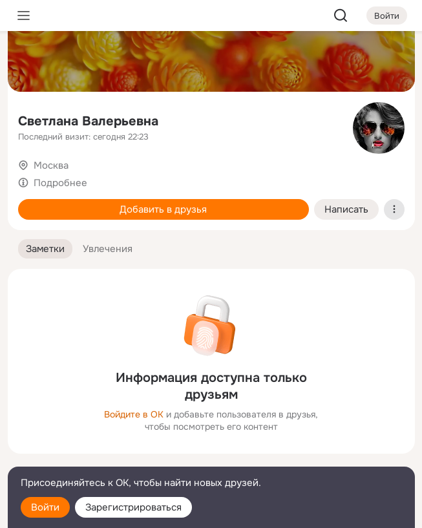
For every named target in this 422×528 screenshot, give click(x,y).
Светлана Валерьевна (88, 121)
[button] (45, 249)
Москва (51, 165)
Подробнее (60, 183)
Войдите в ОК (134, 414)
